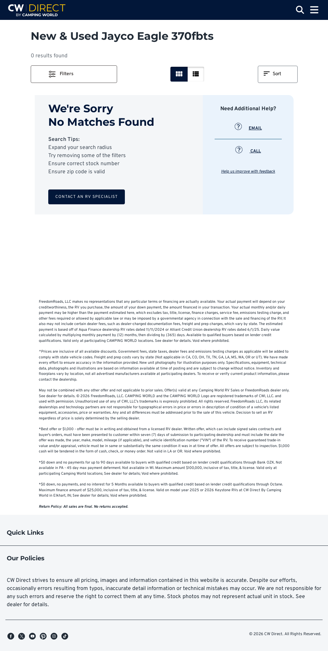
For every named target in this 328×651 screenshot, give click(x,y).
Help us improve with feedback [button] (248, 171)
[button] (74, 74)
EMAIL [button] (248, 128)
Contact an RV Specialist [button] (86, 197)
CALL (248, 151)
